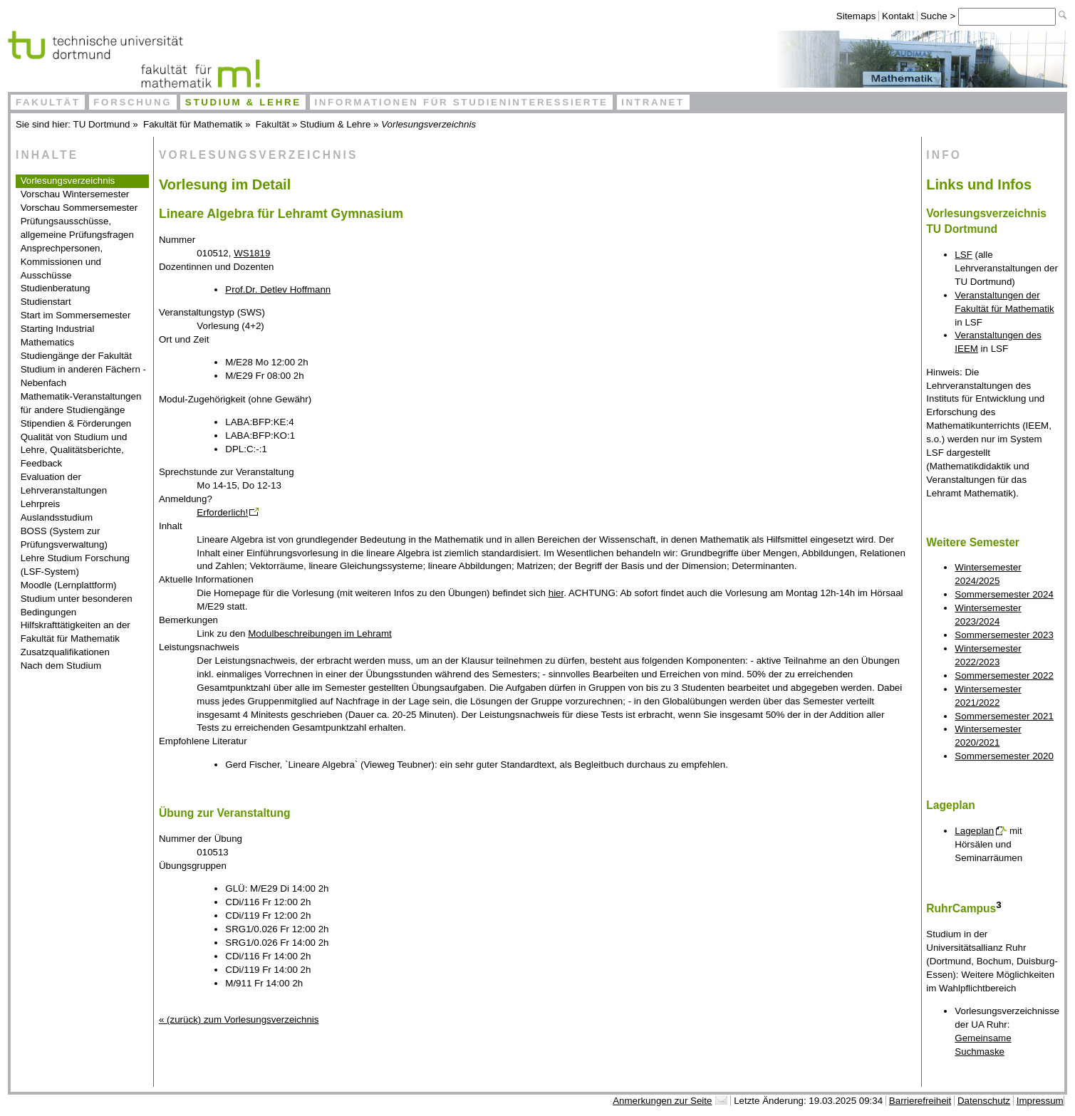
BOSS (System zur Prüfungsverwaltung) (64, 538)
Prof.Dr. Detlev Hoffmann (278, 289)
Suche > (939, 16)
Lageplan (974, 830)
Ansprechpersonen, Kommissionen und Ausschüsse (62, 262)
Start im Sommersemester (76, 315)
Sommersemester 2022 (1004, 675)
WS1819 (252, 253)
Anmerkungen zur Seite (662, 1100)
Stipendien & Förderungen (76, 423)
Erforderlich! (222, 512)
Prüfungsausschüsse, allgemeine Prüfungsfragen (77, 228)
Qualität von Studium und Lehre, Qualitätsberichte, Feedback (74, 450)
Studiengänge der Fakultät (76, 355)
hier (556, 593)
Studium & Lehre (243, 102)
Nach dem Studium (61, 665)
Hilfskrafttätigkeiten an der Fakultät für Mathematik (75, 632)
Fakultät (48, 102)
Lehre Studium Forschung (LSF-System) (75, 565)
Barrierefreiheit (920, 1100)
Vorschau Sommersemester (79, 207)
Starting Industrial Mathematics (58, 335)
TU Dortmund (101, 124)
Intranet (653, 102)
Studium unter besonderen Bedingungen (77, 605)
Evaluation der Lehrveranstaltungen (64, 483)
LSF (963, 254)
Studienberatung (55, 288)
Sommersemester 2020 (1004, 756)
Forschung (132, 102)
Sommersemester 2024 (1004, 594)
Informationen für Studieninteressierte (461, 102)
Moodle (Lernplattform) (69, 585)
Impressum (1040, 1100)
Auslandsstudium (57, 517)
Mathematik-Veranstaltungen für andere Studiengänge (81, 403)
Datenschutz (983, 1100)
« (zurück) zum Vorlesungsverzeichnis (238, 1019)
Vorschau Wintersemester (75, 194)
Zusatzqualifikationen (65, 652)
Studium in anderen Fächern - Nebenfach (83, 376)
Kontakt (898, 16)
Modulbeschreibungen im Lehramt (320, 633)
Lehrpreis (41, 504)
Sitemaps (856, 16)
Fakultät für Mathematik (192, 124)
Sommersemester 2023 (1004, 635)
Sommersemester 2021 (1004, 716)
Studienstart (46, 301)
